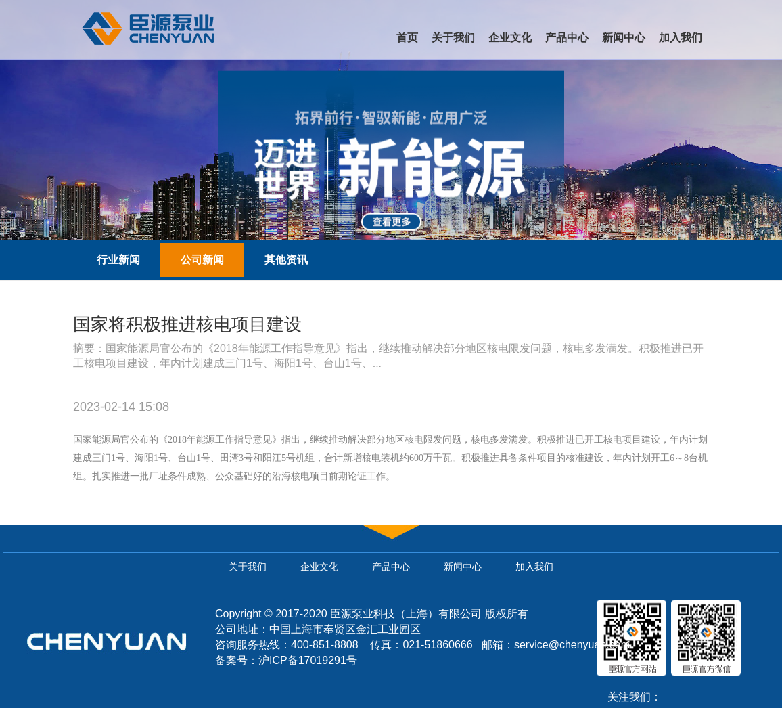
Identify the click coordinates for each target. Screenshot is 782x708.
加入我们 (680, 37)
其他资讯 (286, 259)
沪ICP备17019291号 (307, 660)
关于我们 (453, 37)
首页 (407, 37)
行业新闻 (118, 259)
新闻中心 (623, 37)
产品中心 (567, 37)
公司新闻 (202, 259)
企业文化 (510, 37)
